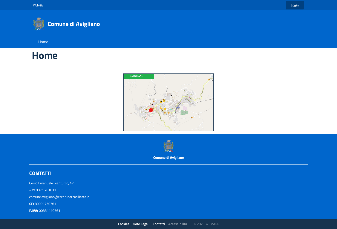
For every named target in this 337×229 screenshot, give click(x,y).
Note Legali (141, 223)
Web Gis (38, 5)
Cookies (123, 223)
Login (295, 5)
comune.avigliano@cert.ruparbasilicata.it (59, 196)
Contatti (159, 223)
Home (43, 42)
